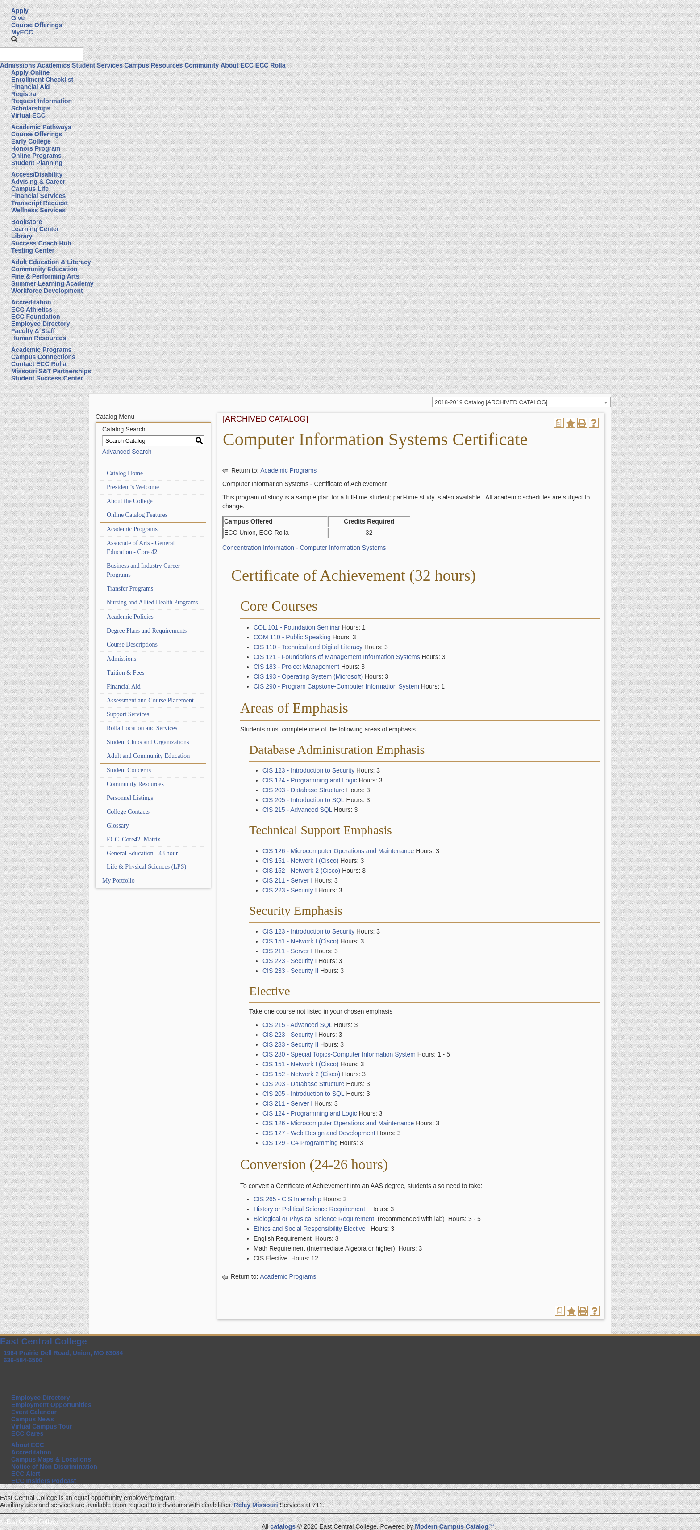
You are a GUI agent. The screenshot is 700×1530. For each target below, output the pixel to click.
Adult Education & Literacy (51, 262)
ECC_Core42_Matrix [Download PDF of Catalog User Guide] (134, 839)
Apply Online (30, 72)
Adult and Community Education (148, 755)
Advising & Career (38, 181)
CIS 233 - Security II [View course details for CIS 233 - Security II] (290, 970)
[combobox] (521, 402)
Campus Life (30, 188)
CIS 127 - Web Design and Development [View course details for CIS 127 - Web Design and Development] (318, 1133)
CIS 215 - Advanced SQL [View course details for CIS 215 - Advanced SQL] (297, 809)
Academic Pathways (41, 127)
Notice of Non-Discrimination (54, 1466)
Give (18, 17)
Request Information (41, 101)
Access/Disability (36, 174)
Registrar (24, 93)
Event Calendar (34, 1412)
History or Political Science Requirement (309, 1209)
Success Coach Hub (41, 243)
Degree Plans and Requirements (147, 630)
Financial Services (38, 195)
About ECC (237, 65)
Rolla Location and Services (142, 728)
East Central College (43, 1341)
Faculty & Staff (33, 330)
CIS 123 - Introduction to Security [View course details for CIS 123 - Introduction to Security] (308, 770)
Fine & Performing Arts (45, 276)
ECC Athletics (31, 309)
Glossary (118, 825)
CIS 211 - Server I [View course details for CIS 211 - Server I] (287, 880)
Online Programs (36, 155)
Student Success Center (47, 378)
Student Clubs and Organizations (148, 742)
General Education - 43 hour (142, 853)
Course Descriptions (132, 644)
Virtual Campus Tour (41, 1426)
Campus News (32, 1419)
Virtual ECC (28, 115)
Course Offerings (36, 25)
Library (21, 236)
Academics (53, 65)
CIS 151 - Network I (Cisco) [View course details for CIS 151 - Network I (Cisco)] (300, 860)
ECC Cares (27, 1433)
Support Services (128, 714)
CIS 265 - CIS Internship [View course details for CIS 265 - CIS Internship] (287, 1199)
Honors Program (35, 148)
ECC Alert (25, 1473)
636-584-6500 (23, 1360)
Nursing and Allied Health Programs (152, 602)
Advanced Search (127, 451)
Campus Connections (43, 356)
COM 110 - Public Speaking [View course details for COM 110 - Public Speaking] (292, 637)
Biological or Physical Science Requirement (314, 1218)
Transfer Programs (130, 588)
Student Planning (36, 162)
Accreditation (31, 302)
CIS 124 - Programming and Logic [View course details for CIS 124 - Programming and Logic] (309, 780)
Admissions (17, 65)
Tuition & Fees (125, 672)
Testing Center (32, 250)
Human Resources (38, 338)
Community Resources (135, 784)
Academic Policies (130, 616)
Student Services (97, 65)
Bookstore (26, 221)
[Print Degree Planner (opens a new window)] (559, 423)
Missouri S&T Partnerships (51, 371)
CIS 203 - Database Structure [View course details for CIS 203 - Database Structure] (303, 790)
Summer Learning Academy (52, 283)
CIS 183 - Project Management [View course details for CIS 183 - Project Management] (296, 666)
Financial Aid (30, 86)
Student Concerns (129, 770)
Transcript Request (39, 203)
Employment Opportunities (51, 1404)
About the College (130, 501)
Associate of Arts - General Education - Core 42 (141, 547)
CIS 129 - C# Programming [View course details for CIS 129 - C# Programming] (300, 1142)
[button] (14, 39)
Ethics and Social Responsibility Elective (310, 1228)
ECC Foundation (35, 316)
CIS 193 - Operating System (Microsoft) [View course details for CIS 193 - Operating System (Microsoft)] (308, 676)
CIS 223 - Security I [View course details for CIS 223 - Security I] (289, 890)
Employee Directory (40, 323)
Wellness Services (38, 210)
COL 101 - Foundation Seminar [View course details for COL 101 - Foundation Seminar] (297, 627)
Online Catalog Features (137, 514)
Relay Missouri (256, 1505)
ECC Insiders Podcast (43, 1480)
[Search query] (41, 54)
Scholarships (30, 108)
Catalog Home (125, 473)
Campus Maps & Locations (51, 1459)
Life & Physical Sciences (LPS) (146, 866)
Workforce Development (47, 290)
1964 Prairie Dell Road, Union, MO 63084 (63, 1353)
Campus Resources (154, 65)
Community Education (44, 269)
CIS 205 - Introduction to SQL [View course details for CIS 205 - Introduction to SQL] (303, 799)
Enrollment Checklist (42, 79)
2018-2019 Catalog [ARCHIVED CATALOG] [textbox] (491, 402)
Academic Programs (41, 349)
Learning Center (35, 228)
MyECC (22, 32)
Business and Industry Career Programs (143, 570)
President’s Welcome (133, 487)
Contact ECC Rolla (39, 364)
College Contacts (128, 811)
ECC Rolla (270, 65)
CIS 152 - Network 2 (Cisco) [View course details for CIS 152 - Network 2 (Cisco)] (301, 870)
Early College (31, 141)
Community (201, 65)
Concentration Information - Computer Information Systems (304, 547)
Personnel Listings (130, 798)
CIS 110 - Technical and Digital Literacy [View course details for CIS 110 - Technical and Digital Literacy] (308, 647)
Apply (20, 10)
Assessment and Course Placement (150, 700)
